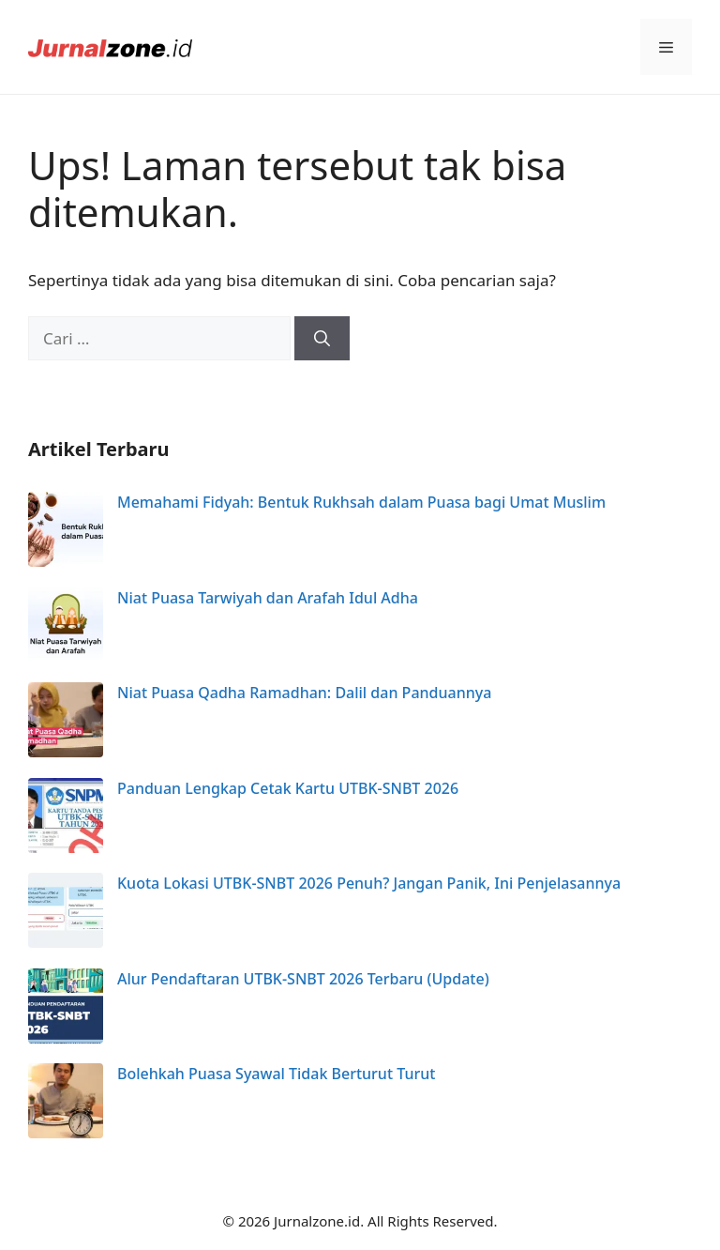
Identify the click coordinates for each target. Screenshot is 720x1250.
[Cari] (322, 338)
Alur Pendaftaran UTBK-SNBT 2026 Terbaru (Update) (303, 978)
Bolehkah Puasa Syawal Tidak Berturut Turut (276, 1073)
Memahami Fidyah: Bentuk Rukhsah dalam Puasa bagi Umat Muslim (361, 502)
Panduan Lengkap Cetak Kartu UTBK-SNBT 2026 (287, 788)
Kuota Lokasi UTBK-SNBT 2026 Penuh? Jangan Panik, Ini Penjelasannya (369, 883)
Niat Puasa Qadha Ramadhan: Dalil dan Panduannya (304, 692)
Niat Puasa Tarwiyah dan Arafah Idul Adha (267, 597)
